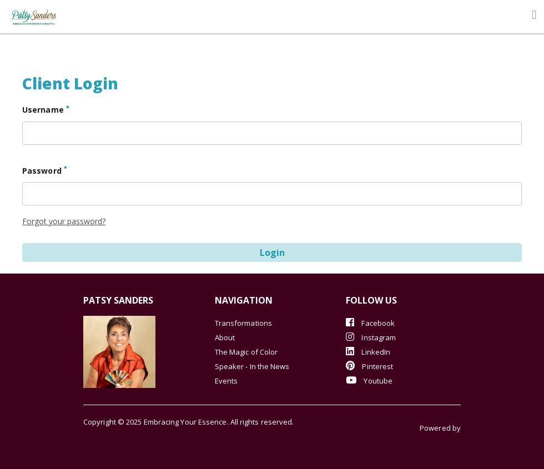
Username (45, 109)
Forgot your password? (63, 221)
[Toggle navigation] (534, 15)
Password (44, 170)
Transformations (243, 323)
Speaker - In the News (252, 366)
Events (226, 381)
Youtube (369, 380)
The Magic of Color (246, 352)
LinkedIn (368, 351)
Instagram (371, 337)
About (225, 337)
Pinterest (369, 366)
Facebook (370, 322)
